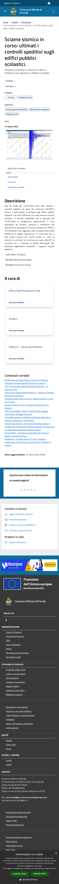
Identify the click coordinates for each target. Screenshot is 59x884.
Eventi (9, 764)
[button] (29, 879)
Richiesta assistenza (15, 824)
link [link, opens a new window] (54, 868)
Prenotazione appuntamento (18, 812)
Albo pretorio (11, 841)
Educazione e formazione (17, 707)
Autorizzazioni (12, 727)
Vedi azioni (11, 86)
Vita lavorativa (12, 678)
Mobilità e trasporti (14, 694)
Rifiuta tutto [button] (40, 874)
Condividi (11, 81)
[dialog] (29, 867)
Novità (15, 22)
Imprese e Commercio (15, 682)
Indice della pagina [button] (16, 168)
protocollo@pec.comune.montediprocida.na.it (26, 797)
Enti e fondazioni (13, 644)
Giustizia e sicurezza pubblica (18, 711)
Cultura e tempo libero (16, 673)
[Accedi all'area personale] (49, 3)
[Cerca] (53, 11)
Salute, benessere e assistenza (19, 723)
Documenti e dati (13, 657)
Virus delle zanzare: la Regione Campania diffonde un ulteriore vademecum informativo (28, 419)
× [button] (56, 853)
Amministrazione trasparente (19, 837)
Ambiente (10, 719)
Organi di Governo (14, 632)
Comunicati (26, 22)
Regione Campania (12, 3)
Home (5, 22)
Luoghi (9, 760)
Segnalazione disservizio (16, 816)
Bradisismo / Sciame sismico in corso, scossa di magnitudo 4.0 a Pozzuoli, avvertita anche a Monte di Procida (28, 442)
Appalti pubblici (12, 686)
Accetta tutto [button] (19, 874)
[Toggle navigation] (5, 11)
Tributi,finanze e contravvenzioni (20, 715)
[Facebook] (6, 620)
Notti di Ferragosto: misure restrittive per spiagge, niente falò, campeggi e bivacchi (26, 413)
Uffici (8, 640)
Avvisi (8, 748)
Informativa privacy (14, 845)
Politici (9, 648)
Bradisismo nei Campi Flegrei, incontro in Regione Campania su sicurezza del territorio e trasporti (26, 382)
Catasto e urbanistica (15, 690)
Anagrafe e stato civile (16, 669)
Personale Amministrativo (17, 652)
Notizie (9, 740)
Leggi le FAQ (11, 820)
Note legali (10, 849)
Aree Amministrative (15, 636)
